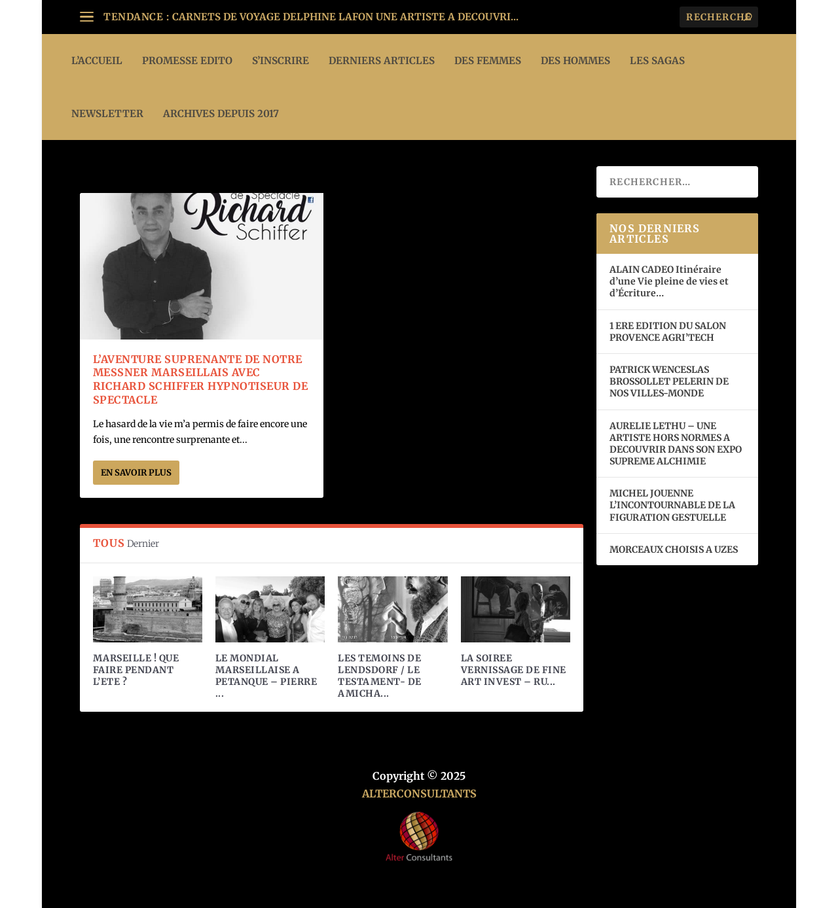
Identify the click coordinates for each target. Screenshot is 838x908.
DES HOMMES (575, 60)
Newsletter (107, 113)
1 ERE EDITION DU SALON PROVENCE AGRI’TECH (668, 331)
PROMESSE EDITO (187, 60)
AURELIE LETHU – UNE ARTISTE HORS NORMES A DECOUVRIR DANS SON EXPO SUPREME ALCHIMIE (676, 444)
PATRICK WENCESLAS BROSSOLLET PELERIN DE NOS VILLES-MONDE (669, 381)
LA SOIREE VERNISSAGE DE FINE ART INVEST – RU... (513, 670)
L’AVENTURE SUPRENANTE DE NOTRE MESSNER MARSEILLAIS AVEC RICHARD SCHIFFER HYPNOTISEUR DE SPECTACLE (200, 379)
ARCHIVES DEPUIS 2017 (221, 113)
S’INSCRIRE (280, 60)
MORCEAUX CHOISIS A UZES (674, 549)
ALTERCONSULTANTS (419, 793)
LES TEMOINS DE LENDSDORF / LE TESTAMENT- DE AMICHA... (380, 676)
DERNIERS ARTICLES (382, 60)
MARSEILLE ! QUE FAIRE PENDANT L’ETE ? (136, 670)
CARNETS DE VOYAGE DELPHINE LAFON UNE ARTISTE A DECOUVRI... (345, 16)
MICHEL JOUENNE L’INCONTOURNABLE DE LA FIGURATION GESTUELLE (672, 505)
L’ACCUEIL (96, 60)
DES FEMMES (487, 60)
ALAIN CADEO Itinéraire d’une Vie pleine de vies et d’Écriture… (669, 281)
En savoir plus (136, 472)
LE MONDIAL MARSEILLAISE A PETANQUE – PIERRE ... (266, 676)
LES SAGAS (657, 60)
